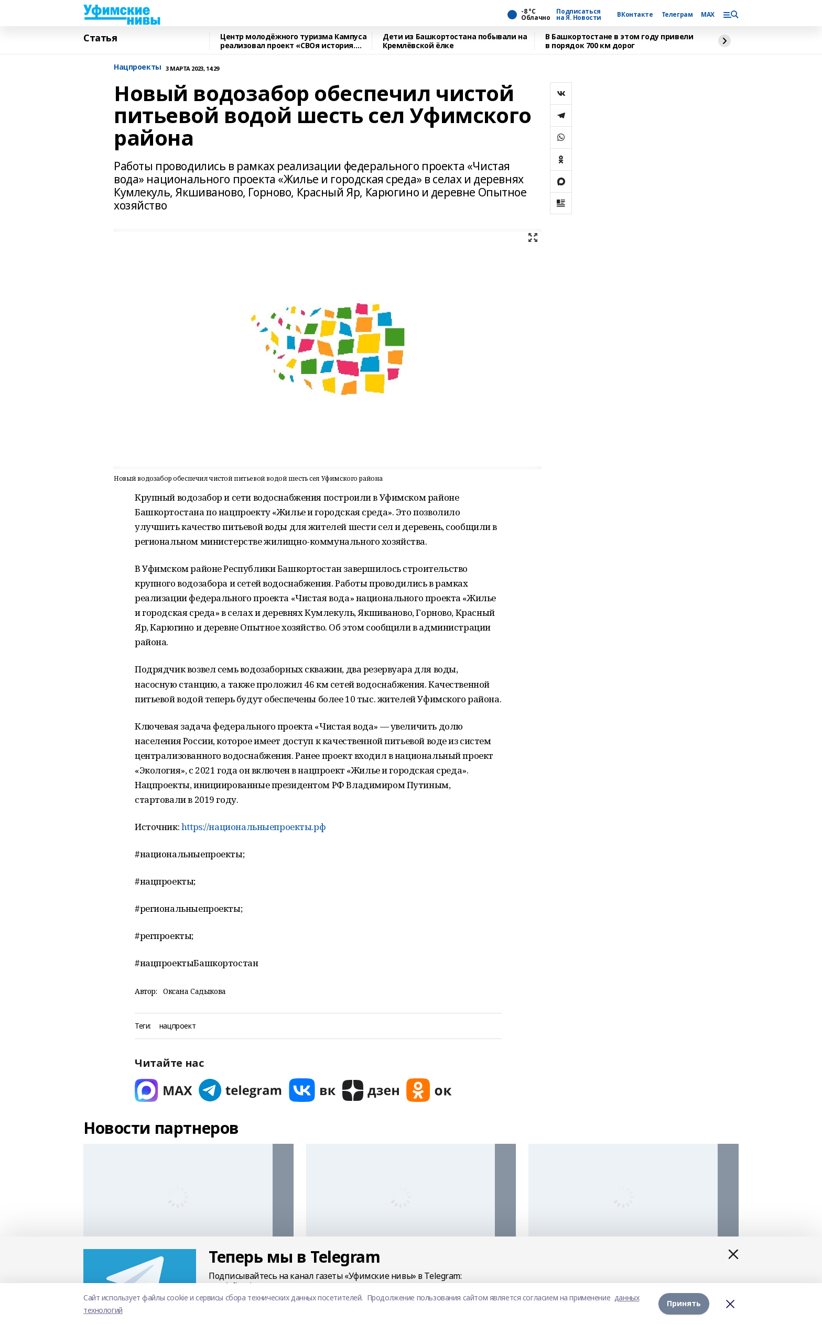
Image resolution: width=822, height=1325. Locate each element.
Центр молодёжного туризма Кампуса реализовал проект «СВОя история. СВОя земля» (293, 41)
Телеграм (677, 15)
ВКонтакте (635, 15)
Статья (100, 38)
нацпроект (177, 1026)
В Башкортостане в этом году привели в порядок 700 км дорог (619, 41)
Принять (684, 1304)
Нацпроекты (137, 67)
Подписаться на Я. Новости (578, 14)
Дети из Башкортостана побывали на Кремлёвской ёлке (455, 41)
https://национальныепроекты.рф (253, 827)
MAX (708, 15)
